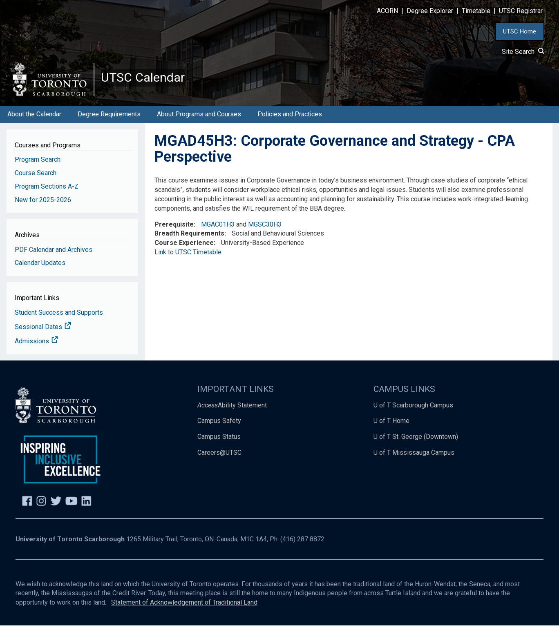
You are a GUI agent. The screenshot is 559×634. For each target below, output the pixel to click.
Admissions (36, 350)
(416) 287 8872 (302, 548)
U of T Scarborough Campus (413, 413)
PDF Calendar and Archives (53, 258)
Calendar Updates (40, 271)
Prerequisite (174, 232)
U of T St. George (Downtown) (415, 445)
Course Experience (184, 251)
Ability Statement (232, 413)
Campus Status (219, 445)
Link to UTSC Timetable (187, 261)
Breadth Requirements (189, 242)
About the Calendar (34, 123)
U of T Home (391, 429)
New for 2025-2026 (43, 208)
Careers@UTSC (219, 461)
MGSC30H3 (265, 232)
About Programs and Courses (199, 123)
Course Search (35, 181)
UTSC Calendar (150, 81)
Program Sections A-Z (46, 195)
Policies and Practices (289, 123)
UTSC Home (519, 31)
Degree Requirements (109, 123)
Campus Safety (219, 429)
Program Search (37, 168)
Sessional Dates (43, 335)
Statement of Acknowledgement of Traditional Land (184, 611)
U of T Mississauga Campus (413, 461)
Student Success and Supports (59, 321)
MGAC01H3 (218, 232)
